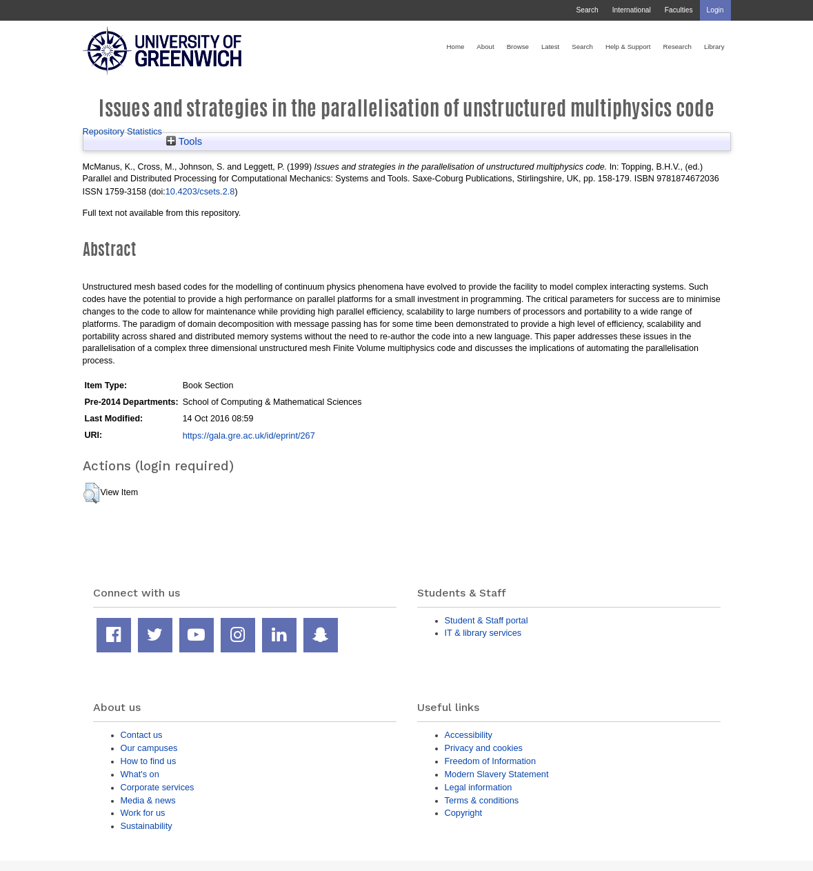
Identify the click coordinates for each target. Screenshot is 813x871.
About (485, 46)
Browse (518, 46)
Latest (550, 46)
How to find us (149, 761)
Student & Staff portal (486, 620)
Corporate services (157, 787)
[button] (91, 493)
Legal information (478, 787)
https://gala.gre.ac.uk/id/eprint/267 (249, 435)
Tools (184, 141)
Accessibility (468, 735)
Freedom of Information (490, 761)
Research (677, 46)
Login (715, 10)
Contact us (142, 735)
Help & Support (628, 46)
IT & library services (483, 633)
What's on (140, 774)
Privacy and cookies (484, 748)
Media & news (148, 800)
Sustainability (146, 826)
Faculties (679, 10)
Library (714, 46)
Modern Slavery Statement (497, 774)
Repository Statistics (123, 131)
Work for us (143, 813)
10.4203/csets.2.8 (200, 191)
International (631, 10)
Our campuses (149, 748)
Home (456, 46)
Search (587, 10)
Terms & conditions (482, 800)
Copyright (464, 813)
